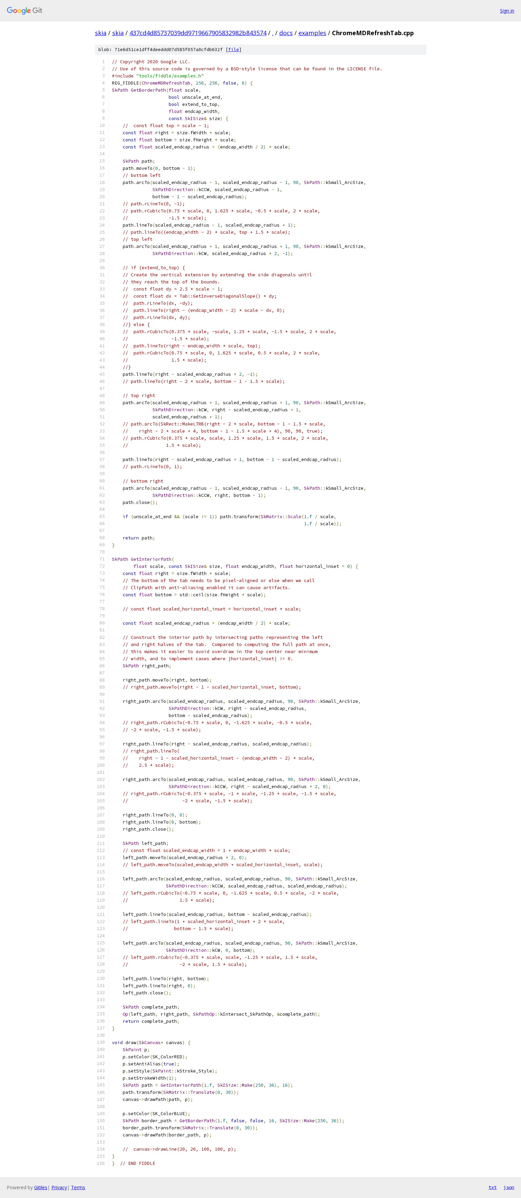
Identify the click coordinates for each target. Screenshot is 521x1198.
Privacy (59, 1187)
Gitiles (40, 1187)
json (508, 1187)
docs (286, 33)
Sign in (507, 10)
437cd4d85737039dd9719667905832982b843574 (197, 33)
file (233, 49)
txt (493, 1187)
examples (312, 33)
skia (100, 33)
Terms (78, 1187)
